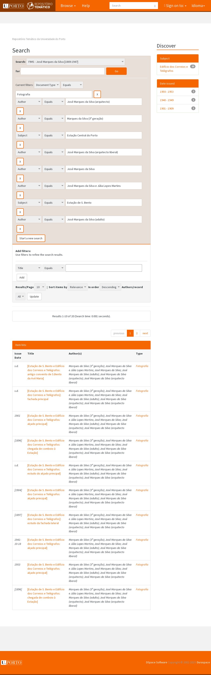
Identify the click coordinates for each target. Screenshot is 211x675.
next (145, 333)
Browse (68, 5)
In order (93, 287)
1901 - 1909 (167, 108)
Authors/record (132, 287)
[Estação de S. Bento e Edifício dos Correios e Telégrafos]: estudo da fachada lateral (45, 519)
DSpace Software (156, 662)
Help (86, 5)
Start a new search (30, 238)
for (18, 71)
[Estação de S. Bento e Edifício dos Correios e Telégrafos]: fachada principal (45, 395)
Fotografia (142, 366)
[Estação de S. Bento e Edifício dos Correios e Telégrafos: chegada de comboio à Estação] (45, 447)
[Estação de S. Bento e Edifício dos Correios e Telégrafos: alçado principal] (45, 420)
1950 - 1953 (167, 91)
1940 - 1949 (167, 100)
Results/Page (25, 287)
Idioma (198, 5)
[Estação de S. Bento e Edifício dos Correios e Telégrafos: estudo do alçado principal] (45, 469)
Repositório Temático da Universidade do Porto (38, 39)
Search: (21, 62)
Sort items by (58, 287)
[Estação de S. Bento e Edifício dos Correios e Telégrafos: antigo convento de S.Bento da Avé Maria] (45, 372)
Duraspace (203, 662)
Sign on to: (175, 5)
